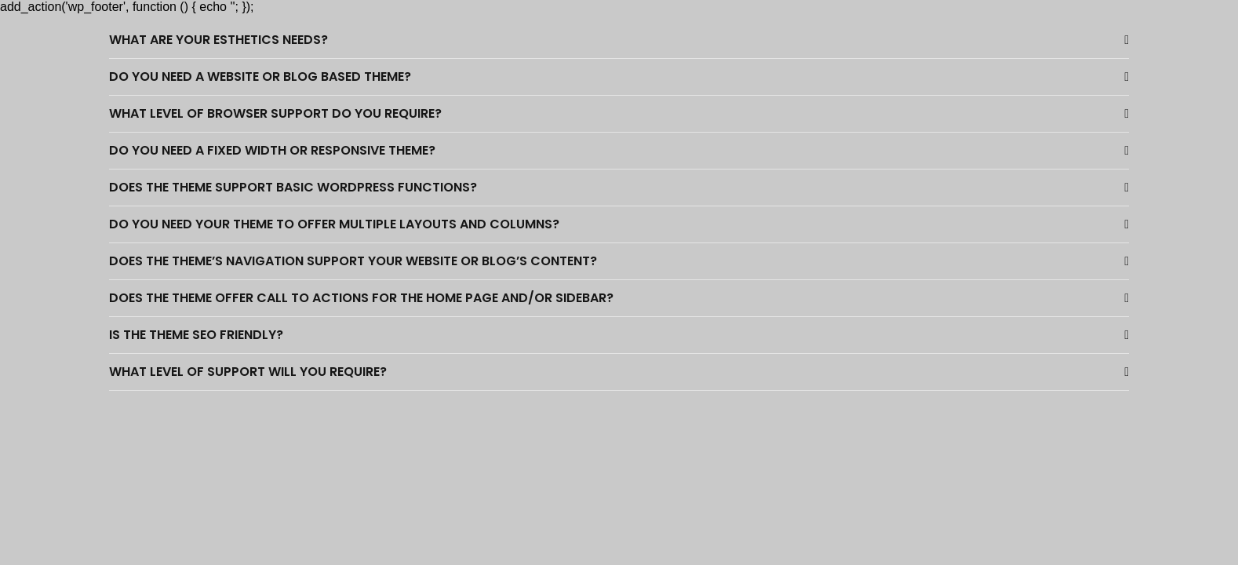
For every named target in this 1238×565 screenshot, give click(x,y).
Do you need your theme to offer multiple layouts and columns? (334, 224)
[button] (619, 40)
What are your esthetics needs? (218, 40)
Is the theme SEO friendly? (196, 335)
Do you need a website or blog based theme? (260, 76)
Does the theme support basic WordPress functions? (293, 187)
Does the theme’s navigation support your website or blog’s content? (353, 261)
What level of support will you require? (248, 372)
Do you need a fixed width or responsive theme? (272, 150)
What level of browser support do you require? (275, 113)
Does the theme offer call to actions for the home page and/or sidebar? (361, 298)
